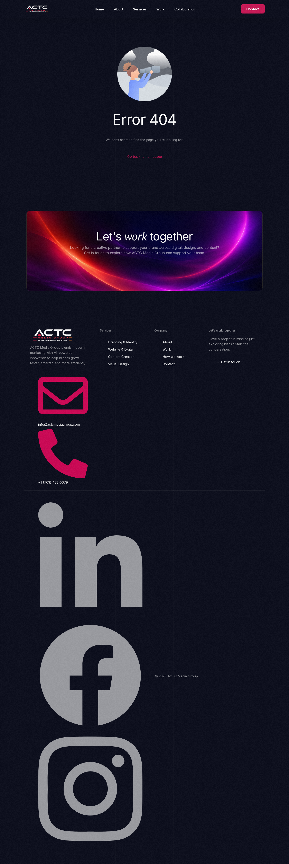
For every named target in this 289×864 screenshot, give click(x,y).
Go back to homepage (144, 157)
